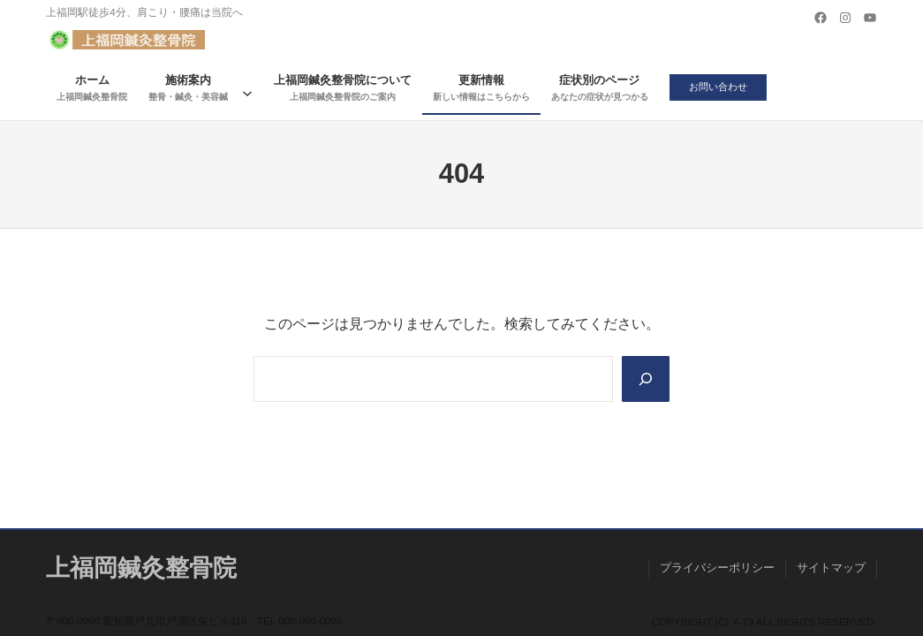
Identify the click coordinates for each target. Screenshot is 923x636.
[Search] (644, 378)
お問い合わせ (721, 87)
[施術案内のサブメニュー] (247, 88)
